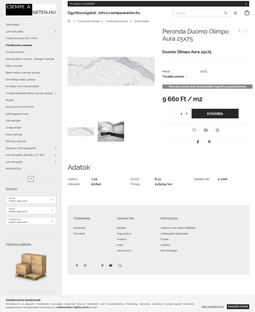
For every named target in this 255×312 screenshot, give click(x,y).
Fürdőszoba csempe (19, 45)
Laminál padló (14, 161)
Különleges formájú (17, 113)
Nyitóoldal (79, 227)
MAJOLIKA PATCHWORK (20, 106)
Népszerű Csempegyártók (21, 148)
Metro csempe (14, 65)
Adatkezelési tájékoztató (174, 233)
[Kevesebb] (31, 179)
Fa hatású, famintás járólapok (22, 86)
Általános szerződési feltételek (177, 227)
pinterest (102, 265)
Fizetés (164, 239)
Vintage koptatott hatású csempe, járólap (29, 93)
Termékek (79, 233)
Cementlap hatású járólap (20, 79)
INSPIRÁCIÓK (13, 168)
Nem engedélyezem (213, 306)
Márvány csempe (16, 141)
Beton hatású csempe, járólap (23, 72)
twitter (93, 265)
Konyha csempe (15, 52)
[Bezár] (246, 4)
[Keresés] (202, 12)
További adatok (173, 76)
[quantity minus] (176, 113)
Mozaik (10, 100)
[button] (194, 130)
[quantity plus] (186, 113)
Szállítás (165, 245)
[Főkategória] (70, 21)
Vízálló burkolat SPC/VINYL (22, 38)
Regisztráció (124, 233)
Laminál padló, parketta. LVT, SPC (25, 154)
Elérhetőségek (168, 250)
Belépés (121, 227)
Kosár (120, 245)
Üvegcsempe (13, 127)
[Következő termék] (246, 31)
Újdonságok (13, 24)
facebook (76, 265)
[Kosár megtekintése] (244, 12)
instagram (85, 265)
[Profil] (235, 12)
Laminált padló (14, 31)
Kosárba (215, 114)
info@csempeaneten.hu (119, 13)
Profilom (122, 239)
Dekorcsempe (14, 134)
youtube (110, 265)
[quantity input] (181, 113)
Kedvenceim (124, 250)
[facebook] (198, 142)
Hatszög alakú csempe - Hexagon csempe (30, 58)
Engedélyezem (238, 306)
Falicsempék (13, 120)
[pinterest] (209, 142)
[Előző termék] (239, 31)
